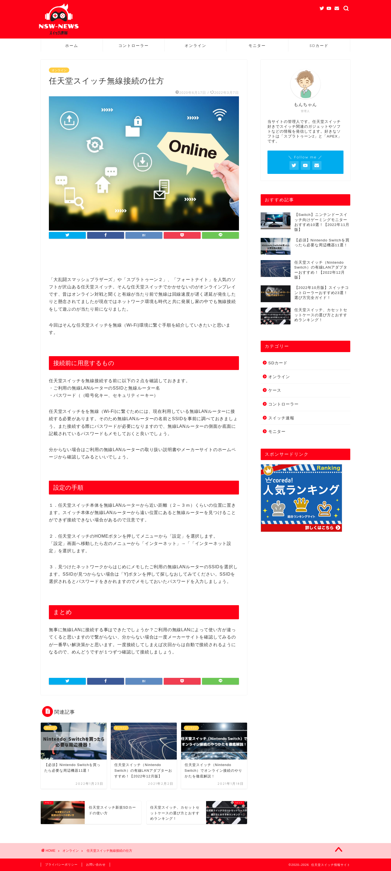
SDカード (319, 45)
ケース (274, 390)
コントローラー (133, 45)
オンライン (195, 45)
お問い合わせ (96, 864)
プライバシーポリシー (61, 864)
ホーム (71, 45)
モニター (257, 45)
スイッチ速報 (281, 418)
